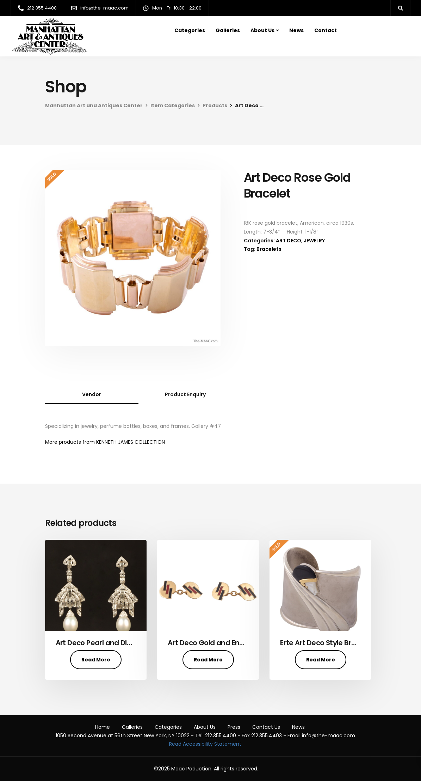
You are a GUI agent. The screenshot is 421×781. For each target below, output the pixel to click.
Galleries (228, 30)
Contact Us (266, 727)
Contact (325, 30)
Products (215, 105)
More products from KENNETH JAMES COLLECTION (105, 442)
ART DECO (288, 240)
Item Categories (172, 105)
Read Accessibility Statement (205, 743)
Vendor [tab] (91, 394)
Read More (95, 659)
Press (234, 727)
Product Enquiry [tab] (185, 394)
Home (102, 727)
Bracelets (268, 249)
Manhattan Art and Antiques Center (94, 105)
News (296, 30)
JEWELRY (314, 240)
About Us (262, 30)
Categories (189, 30)
